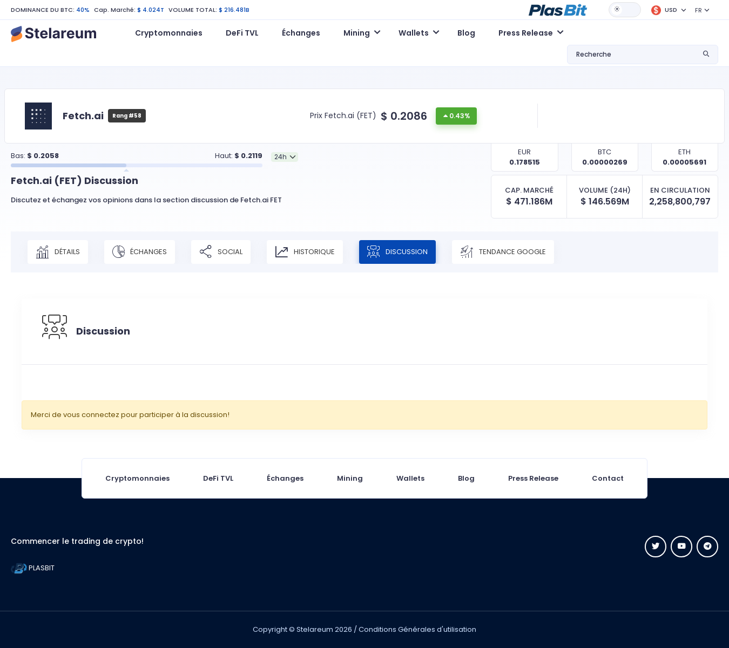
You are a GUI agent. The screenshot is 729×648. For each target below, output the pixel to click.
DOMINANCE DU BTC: (43, 9)
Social (220, 252)
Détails (58, 252)
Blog (466, 33)
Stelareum (314, 629)
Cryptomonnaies (168, 33)
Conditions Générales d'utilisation (417, 629)
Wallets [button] (414, 33)
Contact (608, 478)
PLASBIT (33, 568)
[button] (557, 9)
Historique (305, 252)
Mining (350, 478)
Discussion (397, 252)
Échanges (301, 33)
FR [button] (698, 10)
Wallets (410, 478)
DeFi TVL (242, 33)
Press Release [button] (525, 33)
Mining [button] (356, 33)
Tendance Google (503, 252)
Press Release (533, 478)
